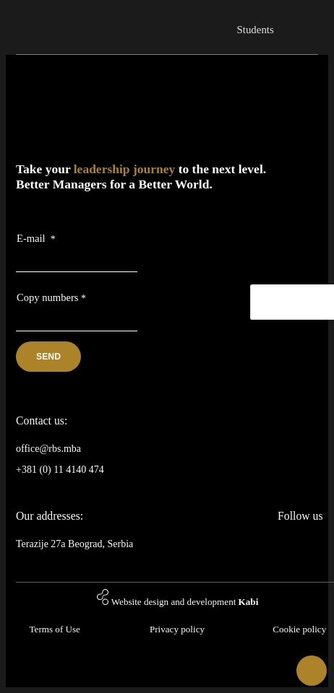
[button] (311, 670)
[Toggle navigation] (305, 22)
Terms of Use (54, 629)
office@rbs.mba (48, 448)
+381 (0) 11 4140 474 (60, 469)
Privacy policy (177, 629)
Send (48, 357)
